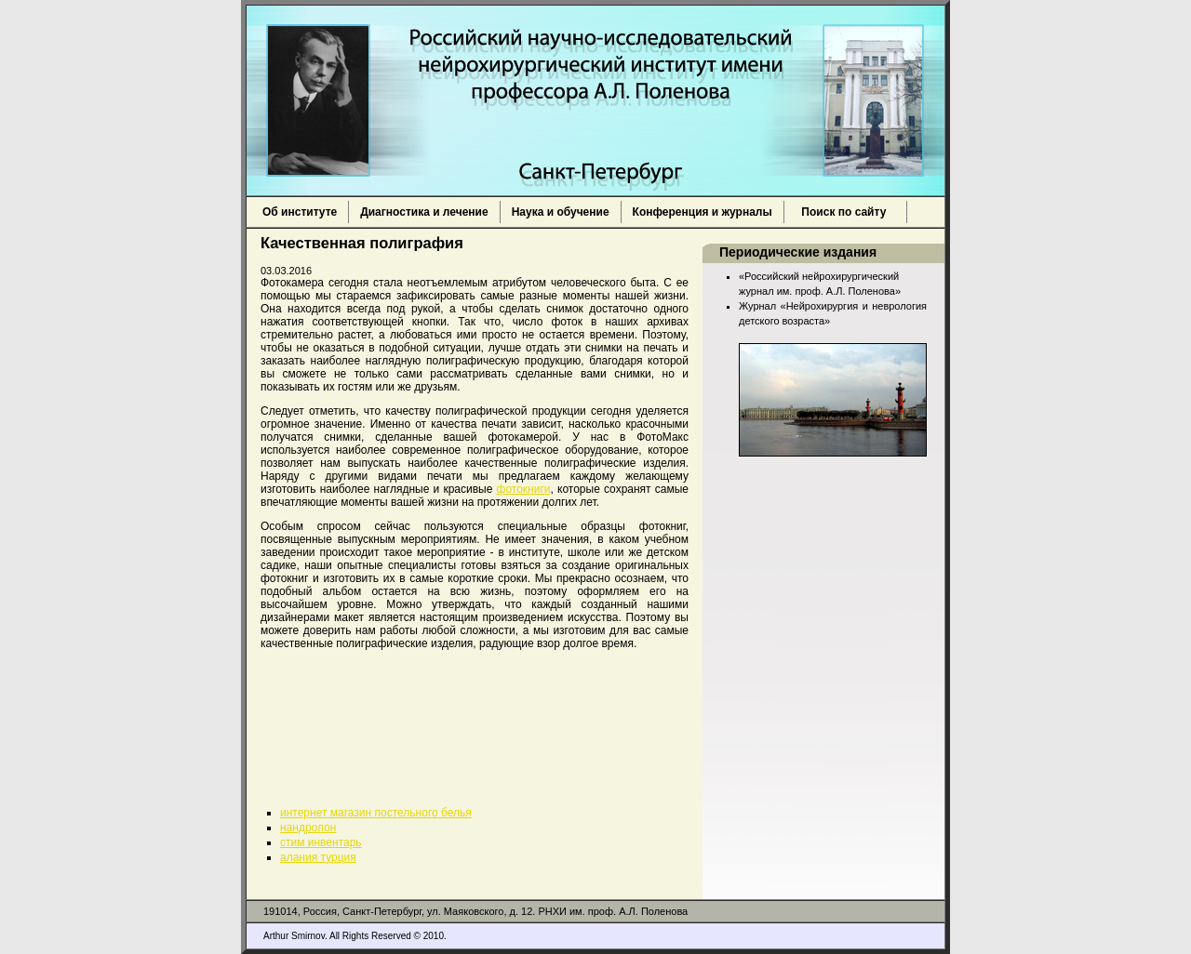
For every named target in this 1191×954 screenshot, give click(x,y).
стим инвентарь (321, 842)
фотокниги (524, 489)
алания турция (318, 857)
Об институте (299, 212)
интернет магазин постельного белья (376, 812)
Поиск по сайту (846, 212)
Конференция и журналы (702, 212)
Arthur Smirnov (294, 936)
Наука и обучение (560, 212)
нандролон (308, 827)
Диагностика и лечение (424, 212)
